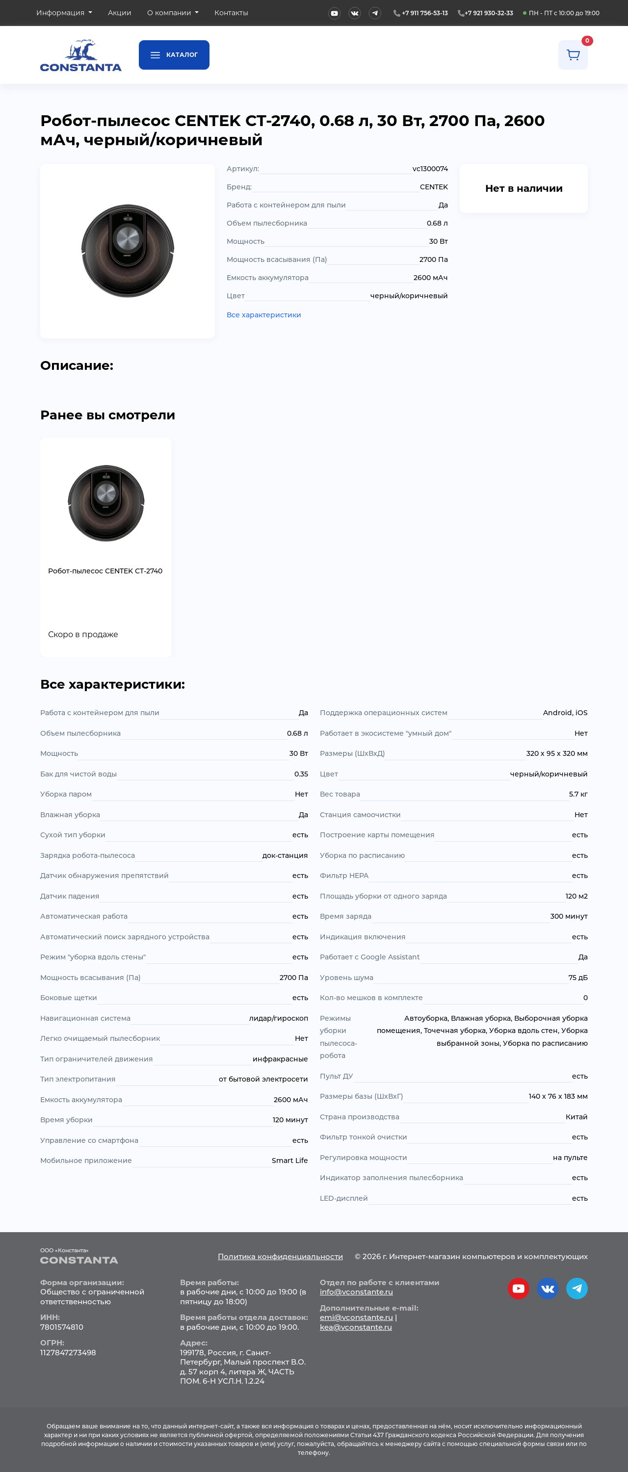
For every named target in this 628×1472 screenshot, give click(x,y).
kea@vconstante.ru (356, 1327)
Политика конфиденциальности (280, 1256)
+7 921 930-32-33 (489, 13)
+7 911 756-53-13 (425, 13)
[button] (64, 13)
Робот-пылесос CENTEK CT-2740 (105, 571)
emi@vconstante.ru (356, 1317)
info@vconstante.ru (356, 1291)
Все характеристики (264, 314)
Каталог (174, 54)
